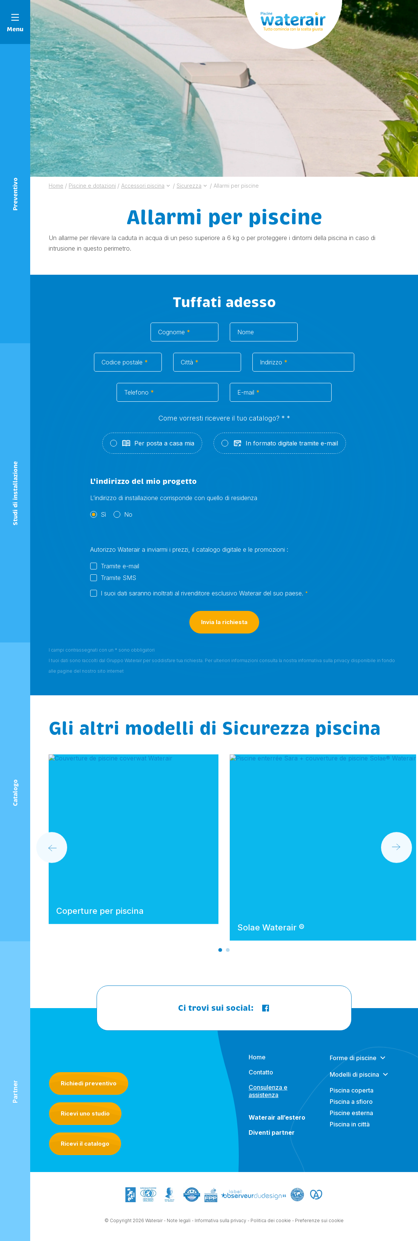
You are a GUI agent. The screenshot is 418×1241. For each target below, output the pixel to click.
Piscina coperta (351, 1096)
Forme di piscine (353, 1064)
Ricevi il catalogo (85, 1143)
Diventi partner (272, 1139)
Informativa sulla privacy (220, 1221)
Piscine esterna (351, 1119)
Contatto (261, 1078)
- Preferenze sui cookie (318, 1221)
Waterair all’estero (277, 1124)
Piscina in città (350, 1130)
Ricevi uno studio (85, 1113)
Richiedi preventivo (89, 1083)
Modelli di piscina (354, 1081)
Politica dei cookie (270, 1221)
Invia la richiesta (224, 629)
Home (257, 1063)
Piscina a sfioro (351, 1108)
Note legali (179, 1221)
